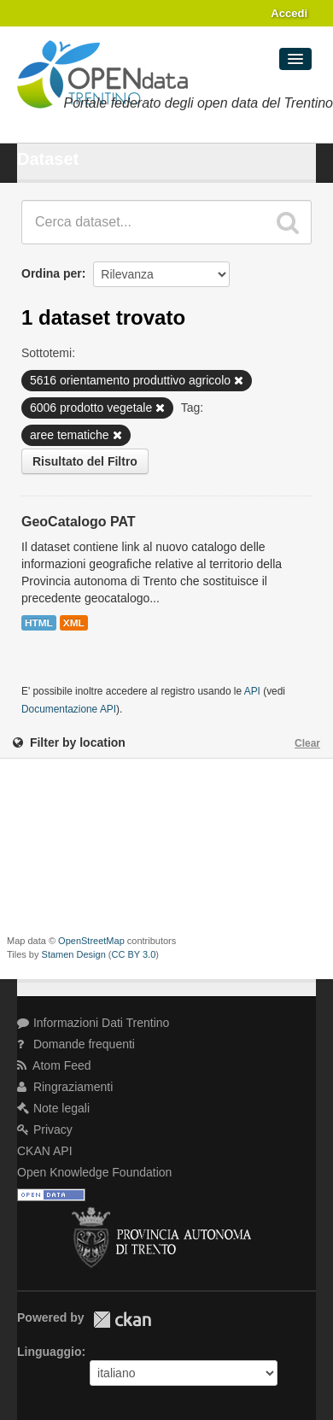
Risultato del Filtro (84, 461)
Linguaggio (49, 1351)
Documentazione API (68, 709)
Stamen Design (74, 954)
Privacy (45, 1129)
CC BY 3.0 (134, 954)
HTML (39, 623)
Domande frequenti (76, 1044)
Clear (307, 743)
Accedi (289, 13)
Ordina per (51, 273)
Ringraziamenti (65, 1087)
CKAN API (45, 1151)
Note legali (53, 1108)
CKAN (122, 1320)
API (252, 691)
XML (74, 623)
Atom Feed (54, 1065)
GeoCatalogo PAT (78, 521)
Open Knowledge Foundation (94, 1172)
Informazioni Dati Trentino (93, 1023)
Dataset (48, 159)
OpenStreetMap (91, 941)
